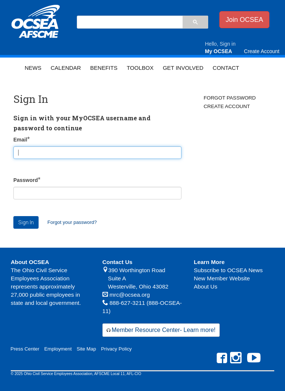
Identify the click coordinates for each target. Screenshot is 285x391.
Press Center (24, 349)
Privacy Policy (116, 349)
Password (25, 180)
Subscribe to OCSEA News (228, 270)
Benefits (103, 68)
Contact (226, 68)
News (32, 68)
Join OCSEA (244, 19)
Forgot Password (230, 98)
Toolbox (140, 68)
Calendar (65, 68)
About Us (205, 286)
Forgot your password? (72, 222)
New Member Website (222, 278)
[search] (129, 22)
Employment (58, 349)
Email (20, 140)
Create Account (227, 106)
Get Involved (183, 68)
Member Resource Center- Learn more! (164, 330)
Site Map (86, 349)
